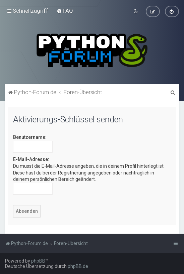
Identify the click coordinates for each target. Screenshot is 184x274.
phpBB (38, 261)
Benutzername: (30, 136)
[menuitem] (65, 10)
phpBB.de (78, 266)
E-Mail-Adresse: (31, 158)
